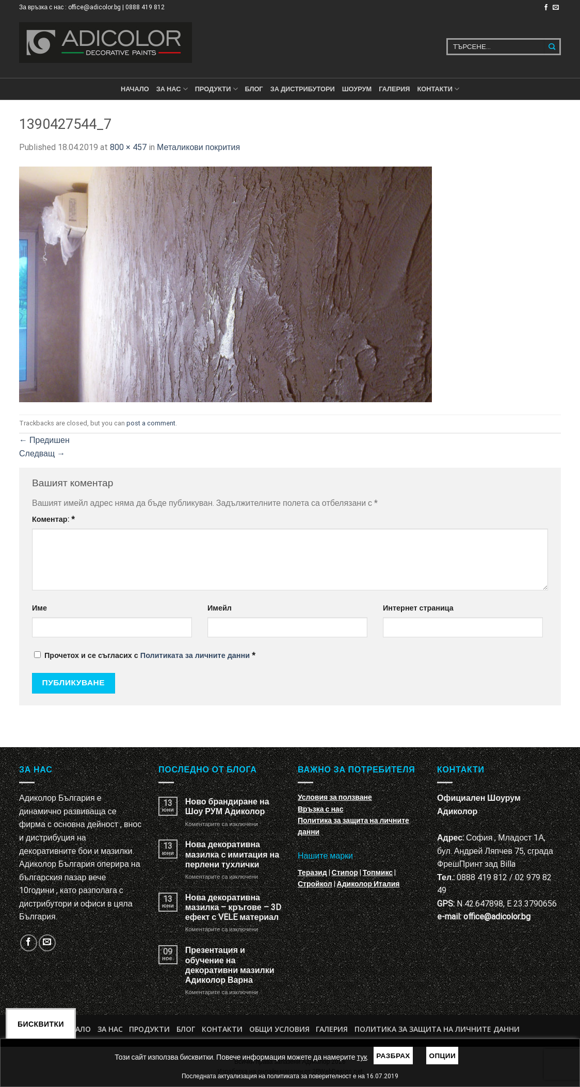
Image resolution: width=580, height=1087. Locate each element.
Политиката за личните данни (195, 655)
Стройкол (315, 884)
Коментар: (53, 519)
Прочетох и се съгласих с (144, 655)
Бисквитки (41, 1024)
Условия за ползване (335, 797)
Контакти (222, 1029)
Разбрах (393, 1055)
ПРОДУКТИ (216, 89)
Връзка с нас (320, 809)
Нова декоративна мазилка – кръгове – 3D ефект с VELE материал (233, 907)
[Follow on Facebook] (546, 7)
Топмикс (378, 872)
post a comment (150, 423)
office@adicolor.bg (496, 916)
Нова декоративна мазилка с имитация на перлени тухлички (232, 854)
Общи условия (279, 1029)
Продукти (149, 1029)
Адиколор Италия (368, 884)
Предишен (44, 440)
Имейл (219, 608)
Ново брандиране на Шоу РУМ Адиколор (227, 806)
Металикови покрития (198, 147)
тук (362, 1057)
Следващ (42, 453)
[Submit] (552, 46)
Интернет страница (418, 608)
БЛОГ (254, 89)
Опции (442, 1055)
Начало (135, 89)
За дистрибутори (302, 89)
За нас (172, 89)
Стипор (345, 872)
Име (39, 608)
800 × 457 (128, 147)
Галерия (394, 89)
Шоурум (357, 89)
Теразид (312, 872)
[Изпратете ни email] (556, 7)
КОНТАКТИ (438, 89)
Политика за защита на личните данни (437, 1029)
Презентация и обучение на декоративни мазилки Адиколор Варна (230, 965)
